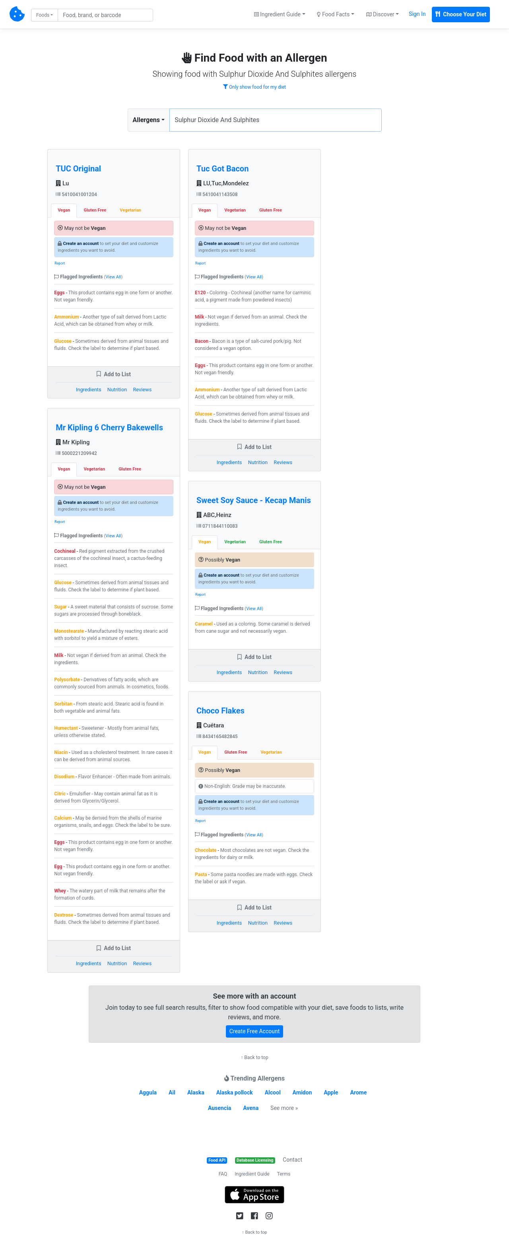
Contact (292, 1160)
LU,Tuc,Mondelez (222, 183)
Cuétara (210, 725)
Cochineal (65, 551)
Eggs (59, 292)
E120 (200, 292)
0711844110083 (217, 526)
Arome (358, 1092)
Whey (60, 891)
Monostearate (69, 631)
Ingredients (88, 390)
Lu (62, 183)
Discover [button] (380, 14)
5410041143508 (217, 194)
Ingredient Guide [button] (277, 14)
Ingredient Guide (252, 1174)
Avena (250, 1108)
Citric (60, 794)
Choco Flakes (220, 710)
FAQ (223, 1174)
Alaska (195, 1092)
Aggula (148, 1092)
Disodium (64, 776)
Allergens (146, 120)
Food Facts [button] (333, 14)
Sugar (60, 607)
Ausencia (219, 1108)
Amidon (302, 1092)
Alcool (273, 1092)
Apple (331, 1092)
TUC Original (78, 168)
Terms (284, 1174)
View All (113, 277)
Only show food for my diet (254, 87)
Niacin (61, 752)
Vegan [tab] (64, 210)
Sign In (417, 14)
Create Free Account (254, 1031)
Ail (172, 1092)
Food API (216, 1160)
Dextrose (63, 915)
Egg (58, 866)
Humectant (66, 728)
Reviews (142, 390)
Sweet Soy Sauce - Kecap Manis (253, 500)
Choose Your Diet (460, 14)
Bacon (201, 341)
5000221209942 (76, 453)
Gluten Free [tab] (95, 210)
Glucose (63, 341)
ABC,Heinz (213, 515)
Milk (58, 655)
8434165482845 (217, 736)
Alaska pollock (234, 1092)
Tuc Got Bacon (222, 168)
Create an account (81, 243)
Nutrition (117, 390)
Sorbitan (63, 704)
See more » (284, 1108)
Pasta (201, 874)
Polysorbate (67, 679)
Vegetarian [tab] (130, 210)
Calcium (63, 818)
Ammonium (66, 317)
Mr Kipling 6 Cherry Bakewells (109, 427)
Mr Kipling (72, 442)
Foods (42, 15)
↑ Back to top (254, 1057)
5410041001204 (76, 194)
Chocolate (206, 850)
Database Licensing (255, 1160)
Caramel (204, 624)
